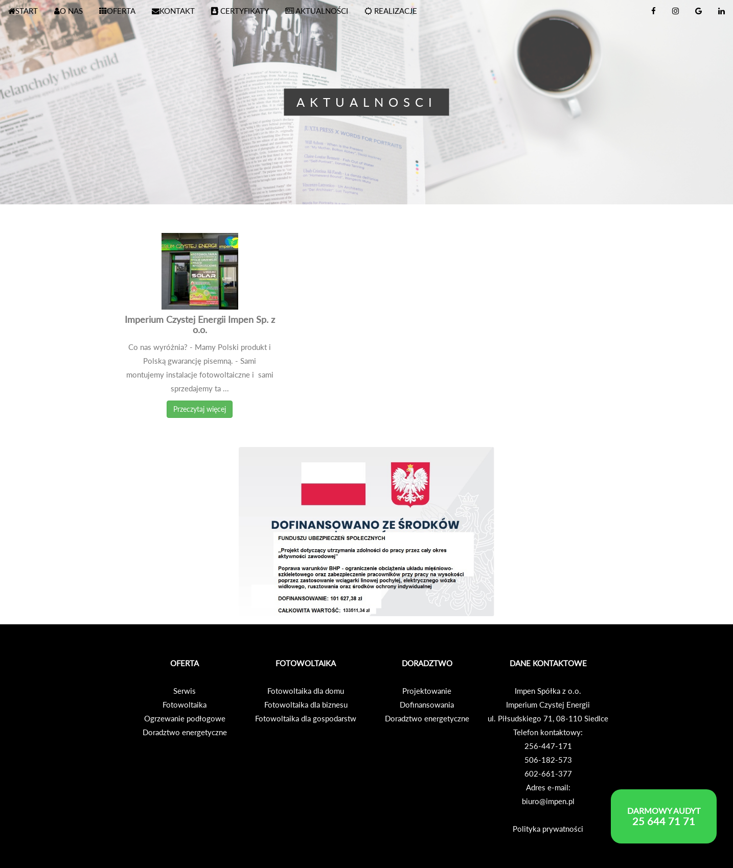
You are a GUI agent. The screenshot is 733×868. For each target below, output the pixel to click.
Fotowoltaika (185, 704)
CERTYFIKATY (240, 10)
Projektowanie (426, 690)
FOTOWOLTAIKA (306, 663)
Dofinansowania (427, 704)
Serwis (184, 690)
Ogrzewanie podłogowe (184, 718)
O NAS (68, 10)
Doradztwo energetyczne (185, 732)
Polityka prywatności (548, 828)
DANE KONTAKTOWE (548, 663)
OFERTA (117, 10)
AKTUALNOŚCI (316, 10)
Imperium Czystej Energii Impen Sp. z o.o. (200, 324)
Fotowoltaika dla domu (305, 690)
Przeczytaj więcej (199, 409)
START (23, 10)
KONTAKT (173, 10)
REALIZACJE (390, 10)
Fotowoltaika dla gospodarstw (305, 718)
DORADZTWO (427, 663)
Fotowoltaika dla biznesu (306, 704)
